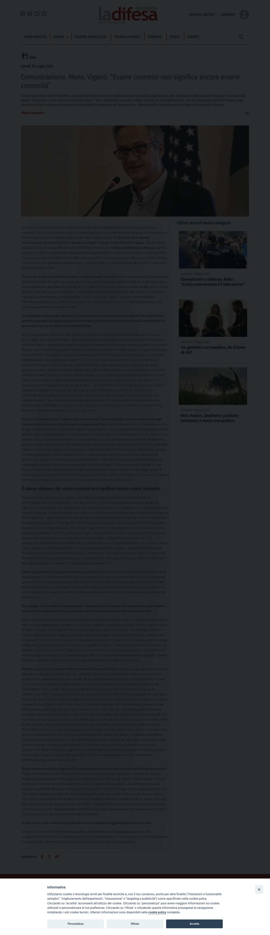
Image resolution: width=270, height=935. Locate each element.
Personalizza (75, 923)
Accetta (194, 923)
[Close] (259, 889)
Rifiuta (135, 923)
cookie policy (157, 912)
